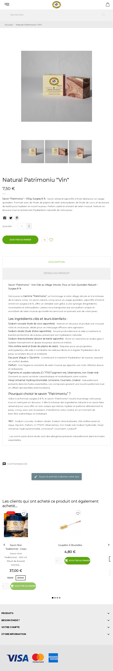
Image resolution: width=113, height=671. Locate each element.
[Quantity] (5, 586)
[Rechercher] (56, 14)
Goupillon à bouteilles (70, 545)
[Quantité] (21, 226)
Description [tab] (56, 262)
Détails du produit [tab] (56, 273)
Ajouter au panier (20, 239)
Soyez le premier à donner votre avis (56, 476)
